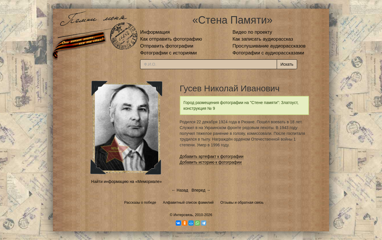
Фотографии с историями (168, 53)
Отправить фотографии (166, 46)
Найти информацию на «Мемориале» (126, 181)
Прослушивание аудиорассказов (268, 46)
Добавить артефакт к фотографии (212, 156)
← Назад (179, 190)
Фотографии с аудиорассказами (268, 53)
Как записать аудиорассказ (262, 39)
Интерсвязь (183, 215)
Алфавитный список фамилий (188, 203)
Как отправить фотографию (171, 39)
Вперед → (201, 190)
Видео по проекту (252, 32)
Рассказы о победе (140, 203)
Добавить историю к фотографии (211, 162)
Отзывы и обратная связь (241, 203)
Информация (155, 32)
